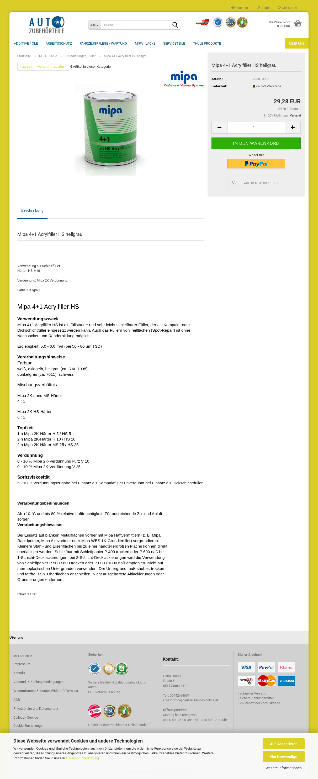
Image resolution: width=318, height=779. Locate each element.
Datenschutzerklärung (82, 758)
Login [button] (263, 8)
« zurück (26, 67)
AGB (16, 700)
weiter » (43, 67)
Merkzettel (287, 8)
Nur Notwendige (283, 757)
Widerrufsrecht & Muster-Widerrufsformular (45, 691)
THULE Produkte (207, 43)
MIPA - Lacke (145, 43)
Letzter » (60, 67)
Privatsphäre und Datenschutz (35, 709)
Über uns (297, 43)
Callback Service (25, 718)
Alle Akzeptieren (284, 744)
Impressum (21, 664)
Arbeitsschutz (59, 43)
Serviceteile (174, 43)
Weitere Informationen (284, 768)
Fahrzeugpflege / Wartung (103, 43)
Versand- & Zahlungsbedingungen (38, 682)
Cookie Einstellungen (28, 726)
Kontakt (19, 673)
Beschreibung (32, 211)
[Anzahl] (256, 128)
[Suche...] (94, 25)
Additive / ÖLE (26, 43)
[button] (240, 8)
